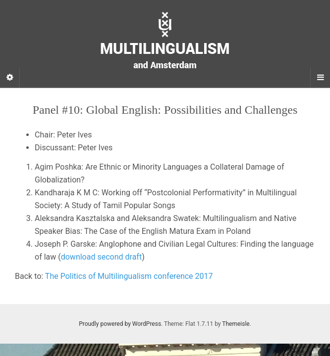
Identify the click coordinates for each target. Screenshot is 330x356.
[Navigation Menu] (320, 78)
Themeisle (235, 323)
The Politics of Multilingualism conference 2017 (129, 276)
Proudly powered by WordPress (120, 323)
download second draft (101, 257)
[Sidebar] (10, 78)
